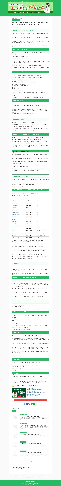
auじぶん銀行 (14, 221)
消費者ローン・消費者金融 (16, 408)
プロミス (13, 230)
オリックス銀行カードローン (17, 226)
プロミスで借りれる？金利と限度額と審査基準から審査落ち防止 (31, 443)
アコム (13, 228)
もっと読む (31, 461)
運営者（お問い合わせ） (30, 477)
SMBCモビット (14, 235)
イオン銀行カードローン (16, 223)
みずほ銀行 (14, 207)
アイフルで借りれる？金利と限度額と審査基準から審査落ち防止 (31, 452)
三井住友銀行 (14, 205)
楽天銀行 (13, 219)
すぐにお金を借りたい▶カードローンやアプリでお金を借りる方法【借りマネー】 (30, 483)
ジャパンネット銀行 (15, 212)
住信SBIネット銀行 (15, 214)
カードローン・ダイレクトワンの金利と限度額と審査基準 (30, 416)
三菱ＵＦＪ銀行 (14, 203)
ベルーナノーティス (15, 237)
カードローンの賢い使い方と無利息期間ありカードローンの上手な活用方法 (33, 425)
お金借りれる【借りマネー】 (31, 481)
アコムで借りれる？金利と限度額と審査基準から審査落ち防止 (30, 434)
